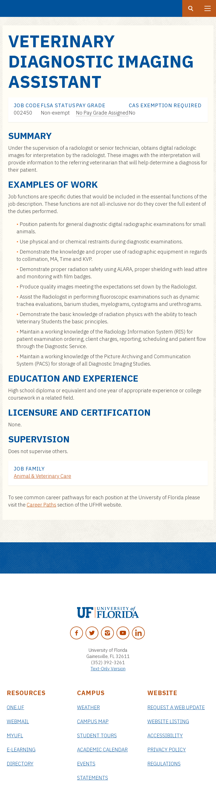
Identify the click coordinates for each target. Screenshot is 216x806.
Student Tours (97, 735)
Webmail (18, 721)
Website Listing (168, 721)
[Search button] (190, 8)
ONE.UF (15, 707)
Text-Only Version (108, 668)
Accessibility (165, 735)
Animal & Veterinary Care (42, 476)
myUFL (15, 735)
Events (86, 763)
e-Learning (21, 749)
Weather (88, 707)
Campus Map (93, 721)
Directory (20, 763)
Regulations (164, 763)
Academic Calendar (102, 749)
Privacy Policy (166, 749)
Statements (92, 777)
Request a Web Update (176, 707)
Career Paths (41, 504)
